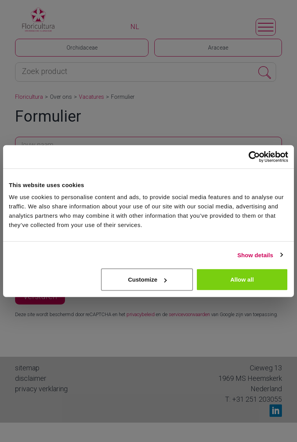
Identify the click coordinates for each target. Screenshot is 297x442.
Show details (255, 254)
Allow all (242, 279)
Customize (147, 279)
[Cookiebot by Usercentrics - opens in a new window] (254, 156)
